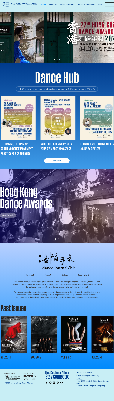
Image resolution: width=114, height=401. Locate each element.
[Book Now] (57, 160)
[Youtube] (61, 382)
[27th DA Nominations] (54, 59)
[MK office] (59, 59)
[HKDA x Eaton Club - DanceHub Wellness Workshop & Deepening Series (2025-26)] (57, 89)
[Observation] (83, 275)
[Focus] (48, 275)
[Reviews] (30, 275)
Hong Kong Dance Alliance (57, 372)
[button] (52, 4)
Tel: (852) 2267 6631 (84, 372)
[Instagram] (50, 382)
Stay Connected (57, 377)
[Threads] (54, 382)
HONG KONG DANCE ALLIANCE (23, 4)
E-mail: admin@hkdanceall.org (87, 376)
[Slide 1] (55, 239)
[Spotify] (57, 382)
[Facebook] (46, 382)
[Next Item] (108, 118)
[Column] (66, 275)
